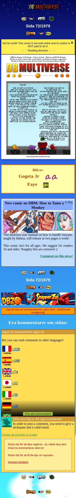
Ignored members (18, 462)
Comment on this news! (56, 256)
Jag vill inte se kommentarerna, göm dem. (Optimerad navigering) (38, 311)
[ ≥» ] (41, 33)
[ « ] (41, 19)
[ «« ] (24, 18)
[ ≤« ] (31, 18)
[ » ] (31, 33)
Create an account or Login (19, 434)
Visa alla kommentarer (38, 413)
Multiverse (44, 7)
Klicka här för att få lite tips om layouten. (31, 455)
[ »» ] (48, 33)
